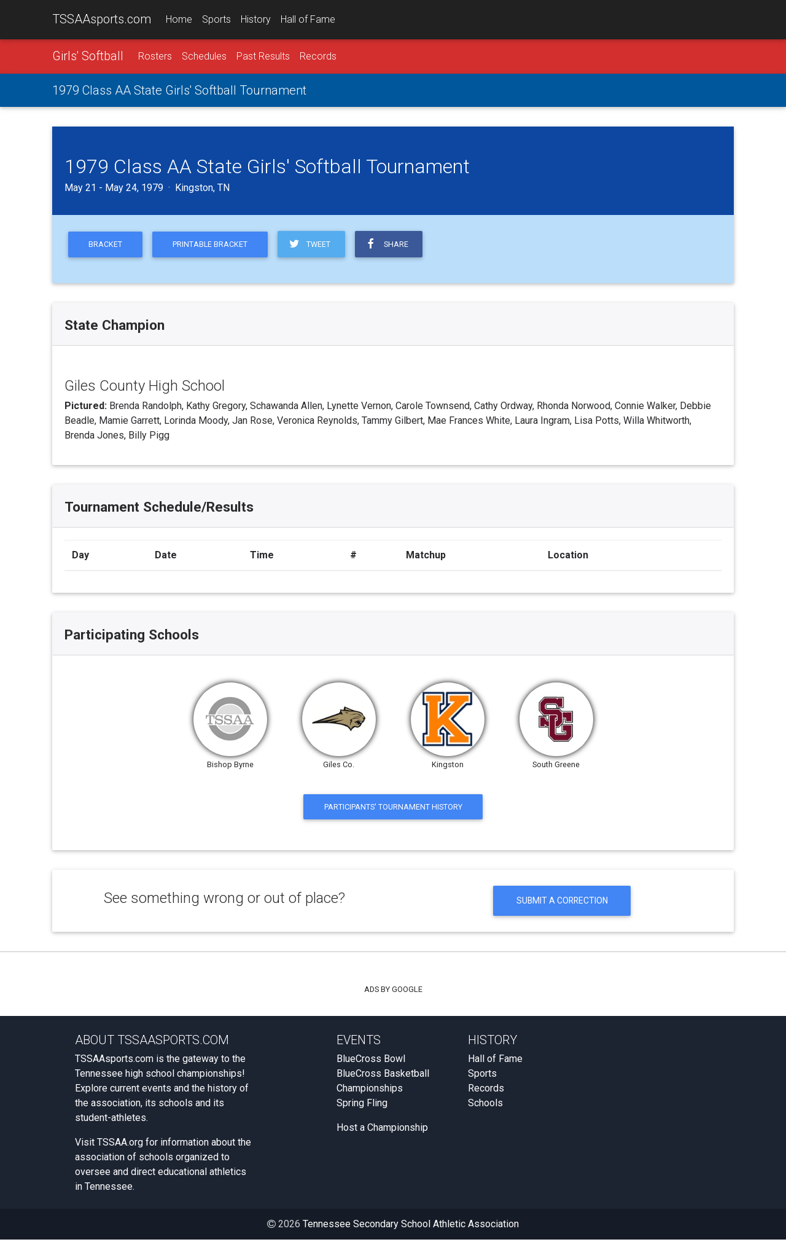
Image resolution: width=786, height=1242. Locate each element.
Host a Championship (382, 1130)
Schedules (204, 56)
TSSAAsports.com (101, 19)
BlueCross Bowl (371, 1061)
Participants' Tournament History (393, 807)
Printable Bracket (212, 244)
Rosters (155, 56)
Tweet (312, 244)
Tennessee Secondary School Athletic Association (411, 1226)
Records (318, 56)
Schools (485, 1105)
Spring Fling (362, 1105)
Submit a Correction (562, 902)
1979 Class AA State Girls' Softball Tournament (179, 90)
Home (179, 19)
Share (390, 244)
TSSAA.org (120, 1144)
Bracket (106, 244)
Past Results (263, 56)
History (256, 19)
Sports (216, 19)
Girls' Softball (87, 56)
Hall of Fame (308, 19)
